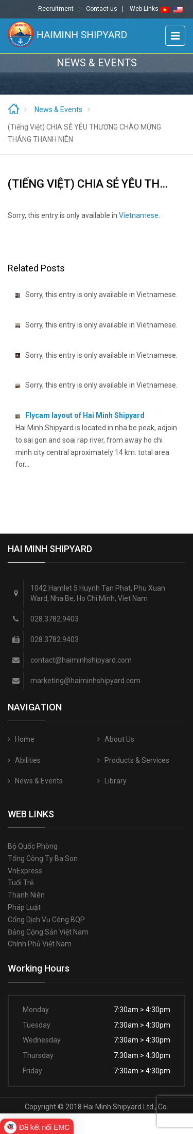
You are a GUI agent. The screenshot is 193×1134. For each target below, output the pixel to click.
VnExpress (25, 871)
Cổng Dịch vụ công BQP (46, 920)
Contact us (101, 9)
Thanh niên (26, 895)
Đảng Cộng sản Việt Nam (48, 932)
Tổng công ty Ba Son (43, 858)
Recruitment (56, 9)
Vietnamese (139, 215)
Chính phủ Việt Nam (40, 944)
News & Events (58, 109)
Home (24, 739)
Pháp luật (24, 907)
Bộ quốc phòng (33, 846)
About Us (119, 739)
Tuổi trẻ (20, 883)
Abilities (28, 760)
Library (115, 781)
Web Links (144, 9)
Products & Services (136, 760)
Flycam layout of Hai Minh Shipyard (85, 415)
